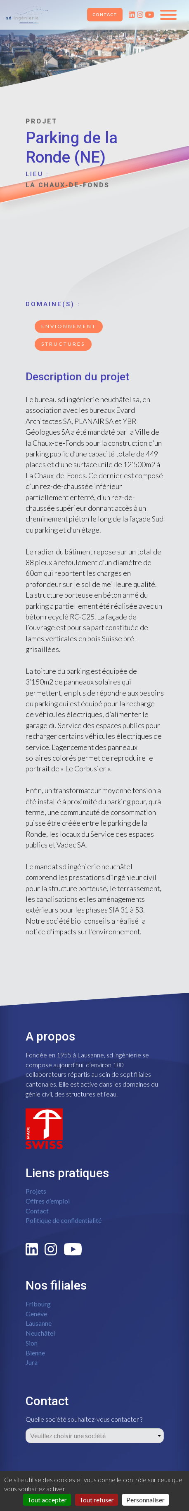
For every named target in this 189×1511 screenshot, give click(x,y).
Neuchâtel (40, 1333)
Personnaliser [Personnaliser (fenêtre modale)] (145, 1500)
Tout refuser (96, 1500)
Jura (32, 1362)
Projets (36, 1191)
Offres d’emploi (48, 1201)
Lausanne (39, 1323)
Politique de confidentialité (64, 1220)
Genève (36, 1314)
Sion (32, 1343)
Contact (104, 14)
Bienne (35, 1353)
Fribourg (38, 1304)
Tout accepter (47, 1500)
